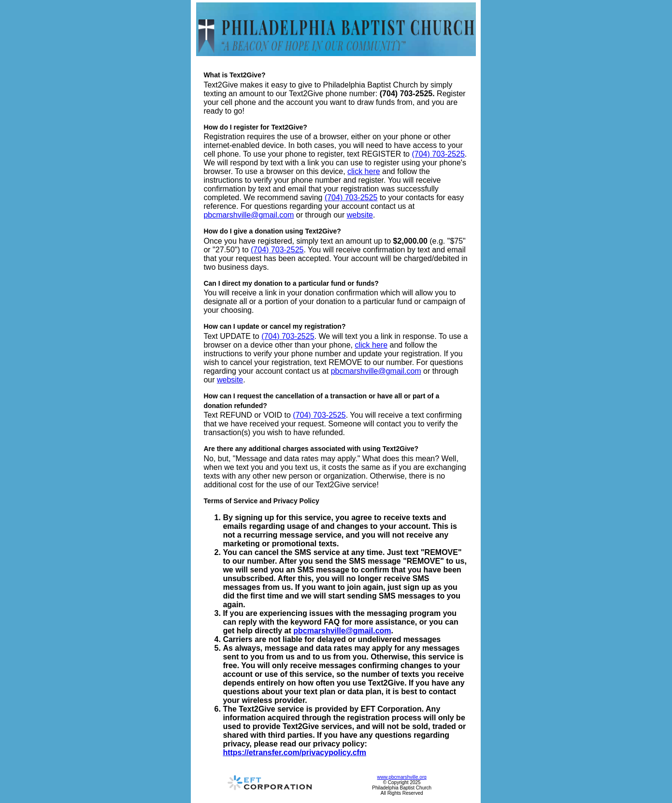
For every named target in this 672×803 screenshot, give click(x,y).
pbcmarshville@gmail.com (248, 215)
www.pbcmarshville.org (402, 777)
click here (363, 171)
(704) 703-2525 (438, 154)
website (360, 215)
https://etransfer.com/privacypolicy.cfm (294, 752)
